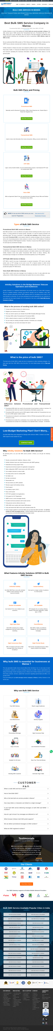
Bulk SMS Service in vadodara (14, 940)
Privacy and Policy (36, 1001)
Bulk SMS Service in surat (14, 927)
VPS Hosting (16, 1003)
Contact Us (44, 0)
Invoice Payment (26, 997)
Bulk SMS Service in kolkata (15, 949)
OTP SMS (27, 164)
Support (38, 0)
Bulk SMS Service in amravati (15, 970)
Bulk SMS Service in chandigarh (38, 970)
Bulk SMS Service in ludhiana (38, 953)
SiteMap (19, 1027)
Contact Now (26, 442)
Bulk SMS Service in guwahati (15, 974)
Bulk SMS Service (7, 998)
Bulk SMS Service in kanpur (15, 936)
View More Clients (26, 884)
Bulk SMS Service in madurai (15, 962)
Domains (34, 4)
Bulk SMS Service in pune (38, 927)
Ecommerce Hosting (17, 1002)
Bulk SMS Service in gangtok (38, 966)
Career (34, 1006)
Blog (11, 1027)
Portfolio (28, 0)
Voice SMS (26, 192)
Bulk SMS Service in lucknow (38, 931)
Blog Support (25, 994)
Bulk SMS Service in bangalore (14, 918)
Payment (15, 1027)
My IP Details (25, 995)
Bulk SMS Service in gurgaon (15, 966)
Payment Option (26, 993)
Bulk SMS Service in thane (14, 944)
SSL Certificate (6, 1003)
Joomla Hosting (17, 1001)
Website (28, 4)
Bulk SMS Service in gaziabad (14, 953)
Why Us (34, 1003)
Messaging (45, 4)
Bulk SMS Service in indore (38, 940)
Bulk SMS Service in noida (38, 962)
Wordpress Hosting (17, 999)
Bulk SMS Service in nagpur (38, 936)
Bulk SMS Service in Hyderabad (38, 918)
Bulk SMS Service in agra (38, 957)
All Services (22, 4)
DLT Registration (26, 999)
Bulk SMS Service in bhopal (38, 944)
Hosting (39, 4)
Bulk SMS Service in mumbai (15, 914)
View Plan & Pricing (26, 118)
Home (17, 4)
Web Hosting (6, 994)
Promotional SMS (26, 106)
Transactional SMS (26, 135)
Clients (33, 0)
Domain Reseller (7, 1005)
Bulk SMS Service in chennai (15, 923)
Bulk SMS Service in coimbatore (14, 957)
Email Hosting (6, 999)
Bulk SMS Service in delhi (38, 923)
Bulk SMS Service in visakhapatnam (38, 949)
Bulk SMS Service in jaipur (14, 931)
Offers (8, 0)
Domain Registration (8, 993)
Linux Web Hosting (17, 993)
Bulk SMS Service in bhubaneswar (38, 974)
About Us (35, 993)
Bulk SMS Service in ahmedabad (38, 914)
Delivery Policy (36, 1002)
